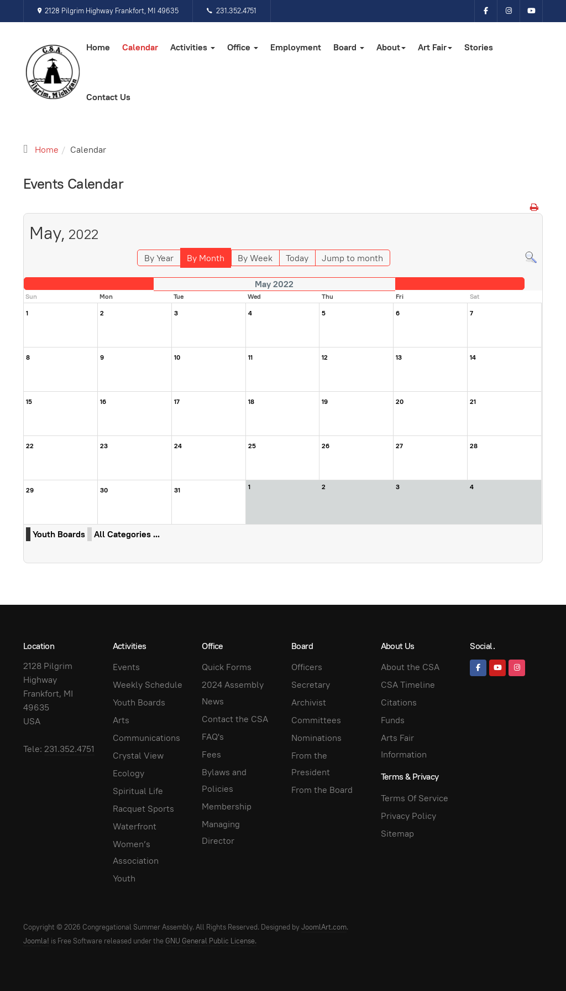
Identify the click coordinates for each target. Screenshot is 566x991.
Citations (399, 702)
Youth (124, 878)
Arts (121, 720)
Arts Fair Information (404, 746)
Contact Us (108, 97)
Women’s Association (136, 852)
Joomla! (36, 941)
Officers (306, 667)
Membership (226, 806)
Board (348, 47)
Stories (478, 47)
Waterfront (134, 826)
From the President (310, 764)
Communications (146, 738)
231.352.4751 (231, 10)
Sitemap (397, 833)
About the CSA (410, 667)
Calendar (140, 47)
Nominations (316, 738)
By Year (159, 258)
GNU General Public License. (210, 941)
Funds (393, 720)
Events (126, 667)
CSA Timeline (408, 685)
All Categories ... (127, 534)
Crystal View (138, 755)
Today (297, 258)
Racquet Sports (143, 808)
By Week (255, 258)
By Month (205, 258)
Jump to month (352, 258)
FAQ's (213, 737)
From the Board (322, 790)
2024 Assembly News (233, 693)
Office (242, 47)
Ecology (128, 773)
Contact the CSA (235, 719)
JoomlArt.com (324, 927)
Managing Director (221, 832)
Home (98, 47)
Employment (295, 47)
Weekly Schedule (147, 685)
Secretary (310, 685)
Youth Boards (59, 534)
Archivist (308, 702)
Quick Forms (226, 667)
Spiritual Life (138, 791)
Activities (192, 47)
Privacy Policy (408, 816)
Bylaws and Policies (224, 780)
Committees (316, 720)
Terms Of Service (414, 798)
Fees (211, 754)
